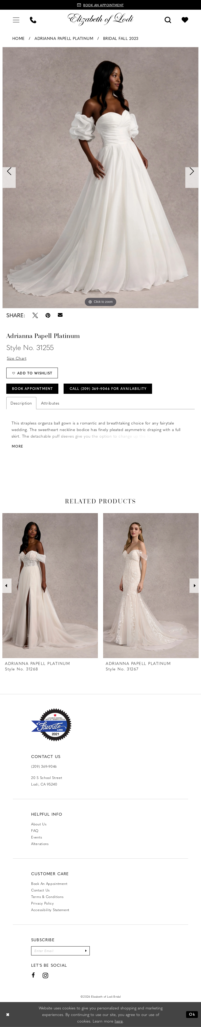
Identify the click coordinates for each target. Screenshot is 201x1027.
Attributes (50, 403)
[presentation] (50, 585)
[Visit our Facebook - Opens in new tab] (33, 975)
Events (36, 837)
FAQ (34, 830)
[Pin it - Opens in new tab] (48, 315)
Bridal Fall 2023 (120, 38)
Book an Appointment (49, 883)
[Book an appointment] (100, 5)
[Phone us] (33, 19)
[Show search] (167, 19)
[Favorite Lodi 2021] (51, 724)
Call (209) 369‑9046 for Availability (108, 388)
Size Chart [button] (16, 358)
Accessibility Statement (50, 909)
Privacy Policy (42, 903)
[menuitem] (16, 19)
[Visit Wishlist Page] (184, 19)
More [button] (17, 446)
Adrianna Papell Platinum (64, 38)
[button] (16, 19)
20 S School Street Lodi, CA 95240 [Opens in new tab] (46, 781)
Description (21, 403)
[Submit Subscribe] (86, 950)
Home (18, 38)
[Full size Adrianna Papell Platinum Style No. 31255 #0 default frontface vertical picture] (100, 177)
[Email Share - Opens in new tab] (60, 315)
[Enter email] (60, 950)
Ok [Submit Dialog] (192, 1014)
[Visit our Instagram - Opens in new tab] (45, 975)
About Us (39, 823)
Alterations (40, 843)
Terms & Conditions (47, 896)
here (119, 1021)
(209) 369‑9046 (44, 766)
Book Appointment (32, 388)
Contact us (40, 890)
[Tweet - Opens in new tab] (35, 315)
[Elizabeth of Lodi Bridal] (100, 19)
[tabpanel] (100, 177)
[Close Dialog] (8, 1014)
